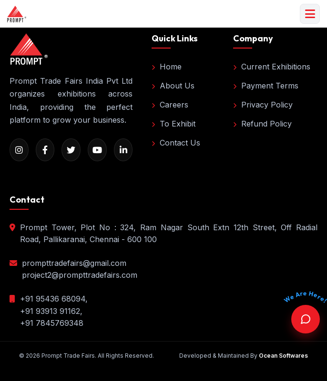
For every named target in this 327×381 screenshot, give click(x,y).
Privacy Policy (263, 104)
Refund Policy (262, 123)
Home (167, 66)
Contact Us (176, 142)
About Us (173, 85)
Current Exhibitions (271, 66)
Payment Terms (265, 85)
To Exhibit (173, 123)
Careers (170, 104)
